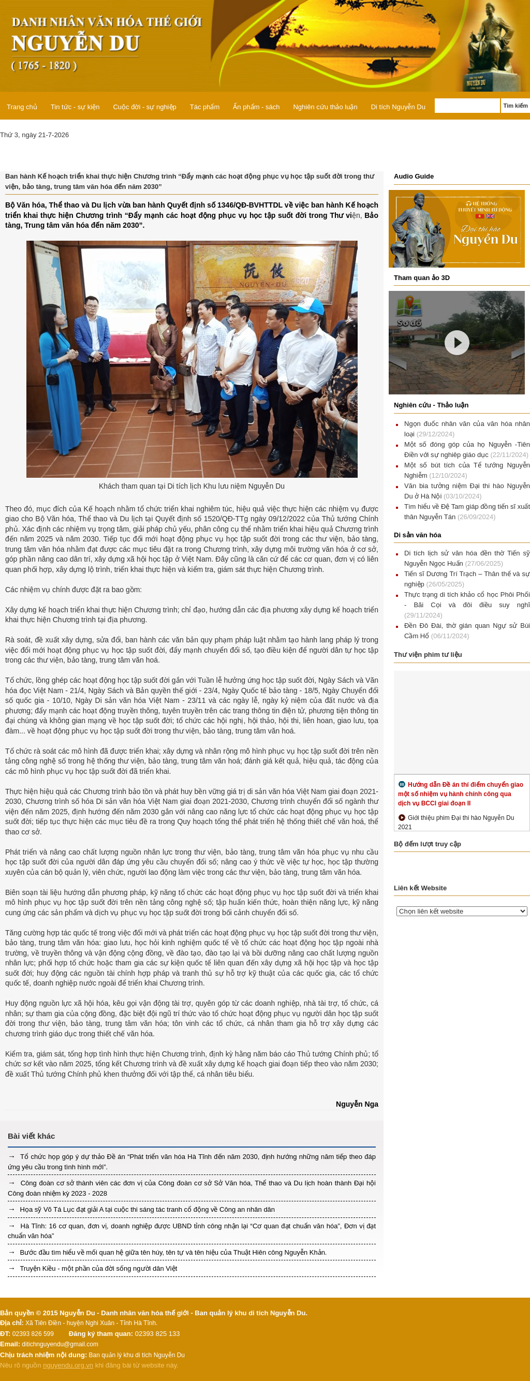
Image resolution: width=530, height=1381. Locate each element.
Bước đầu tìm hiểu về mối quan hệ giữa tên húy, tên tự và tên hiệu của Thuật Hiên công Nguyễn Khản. (172, 1252)
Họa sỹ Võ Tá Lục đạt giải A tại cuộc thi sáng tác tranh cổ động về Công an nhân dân (146, 1209)
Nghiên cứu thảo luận (325, 107)
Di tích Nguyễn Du (398, 107)
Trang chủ (22, 107)
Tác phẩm (205, 107)
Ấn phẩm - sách (256, 107)
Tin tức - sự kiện (75, 107)
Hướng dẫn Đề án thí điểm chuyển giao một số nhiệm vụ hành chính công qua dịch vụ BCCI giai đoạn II (460, 794)
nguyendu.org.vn (68, 1365)
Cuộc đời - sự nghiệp (144, 107)
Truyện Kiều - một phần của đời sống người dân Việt (97, 1268)
